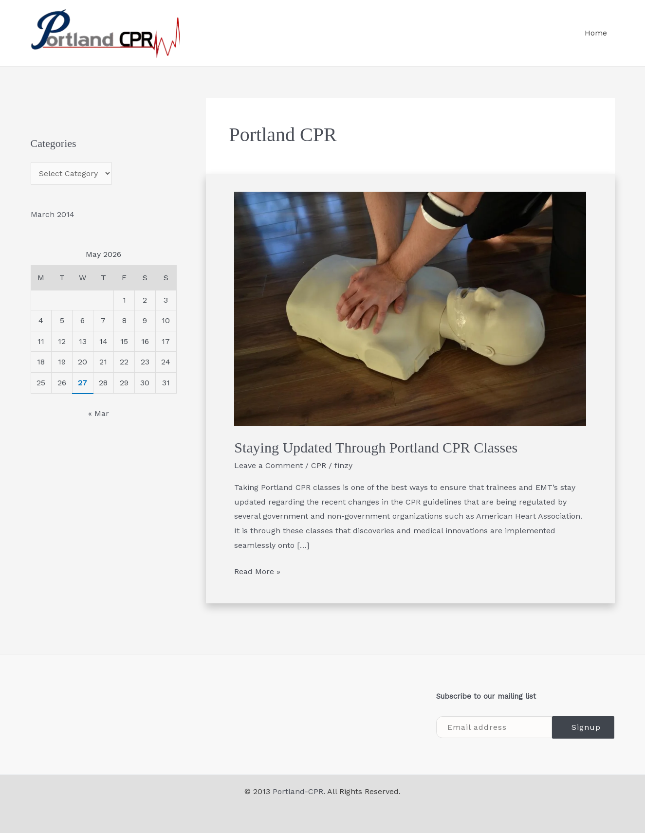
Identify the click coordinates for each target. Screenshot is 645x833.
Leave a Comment (268, 465)
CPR (318, 465)
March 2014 (52, 214)
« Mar (98, 413)
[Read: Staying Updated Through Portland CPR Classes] (410, 308)
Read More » (257, 570)
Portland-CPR (298, 791)
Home (596, 32)
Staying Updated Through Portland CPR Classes (375, 447)
